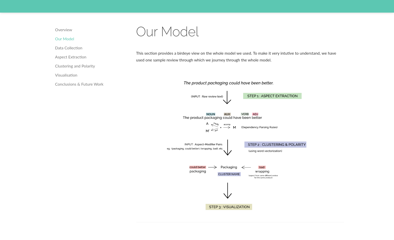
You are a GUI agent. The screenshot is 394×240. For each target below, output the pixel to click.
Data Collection (68, 47)
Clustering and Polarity (75, 65)
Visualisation (66, 75)
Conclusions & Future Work (79, 84)
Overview (63, 29)
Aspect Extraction (70, 56)
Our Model (64, 38)
